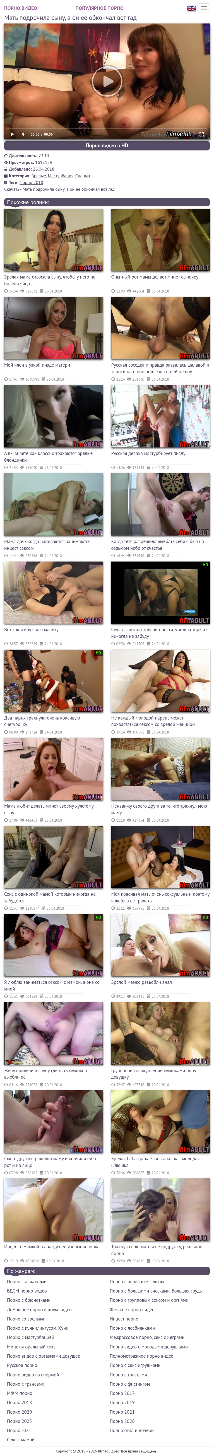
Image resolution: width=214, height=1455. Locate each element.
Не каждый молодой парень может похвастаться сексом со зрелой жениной (153, 721)
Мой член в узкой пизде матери (37, 365)
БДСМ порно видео (27, 1291)
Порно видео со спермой (33, 1375)
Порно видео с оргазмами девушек (43, 1356)
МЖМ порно (19, 1393)
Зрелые (39, 175)
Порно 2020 (19, 1412)
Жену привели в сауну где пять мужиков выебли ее (45, 1073)
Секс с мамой (21, 1440)
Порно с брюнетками (29, 1300)
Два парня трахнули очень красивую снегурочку (42, 721)
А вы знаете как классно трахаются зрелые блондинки (48, 456)
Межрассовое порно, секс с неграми (147, 1337)
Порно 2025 (19, 1421)
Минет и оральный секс (31, 1347)
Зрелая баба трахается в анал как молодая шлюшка (155, 1161)
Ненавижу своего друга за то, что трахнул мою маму (159, 809)
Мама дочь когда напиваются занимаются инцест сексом (47, 544)
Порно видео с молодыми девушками (149, 1347)
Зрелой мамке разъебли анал (141, 982)
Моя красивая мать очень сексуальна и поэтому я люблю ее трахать (160, 897)
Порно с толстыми (128, 1375)
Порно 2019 (122, 1402)
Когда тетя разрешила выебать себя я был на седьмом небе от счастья (157, 544)
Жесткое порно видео (132, 1310)
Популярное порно (100, 8)
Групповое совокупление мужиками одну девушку (153, 1073)
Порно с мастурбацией (30, 1337)
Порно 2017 (122, 1393)
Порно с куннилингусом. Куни (37, 1328)
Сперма (82, 175)
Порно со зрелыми (26, 1319)
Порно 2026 (122, 1421)
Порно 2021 (122, 1412)
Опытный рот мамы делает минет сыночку (154, 277)
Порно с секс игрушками (135, 1365)
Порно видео (20, 8)
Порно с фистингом (130, 1384)
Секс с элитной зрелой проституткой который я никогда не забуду (160, 632)
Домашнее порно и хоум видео (39, 1310)
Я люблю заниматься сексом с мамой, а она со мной (52, 985)
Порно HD (17, 1430)
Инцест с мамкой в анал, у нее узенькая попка (52, 1247)
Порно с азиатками (27, 1282)
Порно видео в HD (107, 145)
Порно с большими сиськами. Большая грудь (156, 1291)
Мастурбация (60, 175)
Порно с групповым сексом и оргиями (149, 1300)
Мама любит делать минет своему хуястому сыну (48, 809)
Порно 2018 (31, 182)
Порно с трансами (25, 1384)
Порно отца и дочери (132, 1430)
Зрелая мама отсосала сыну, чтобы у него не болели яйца (49, 280)
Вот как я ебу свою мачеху (31, 629)
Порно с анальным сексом (137, 1282)
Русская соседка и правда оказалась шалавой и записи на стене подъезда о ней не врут (160, 368)
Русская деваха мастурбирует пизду (148, 453)
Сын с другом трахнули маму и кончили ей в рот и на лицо (50, 1161)
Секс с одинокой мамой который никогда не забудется (50, 897)
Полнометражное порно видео (141, 1356)
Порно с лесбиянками (132, 1328)
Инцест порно (124, 1319)
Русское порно (22, 1365)
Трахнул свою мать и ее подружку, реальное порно (156, 1250)
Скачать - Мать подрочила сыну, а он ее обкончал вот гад (59, 189)
